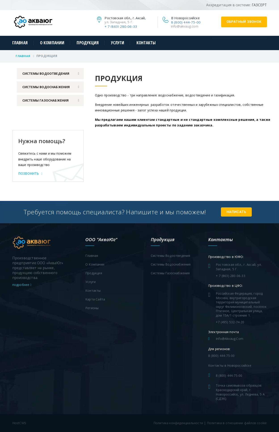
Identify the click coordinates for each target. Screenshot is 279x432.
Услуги (117, 43)
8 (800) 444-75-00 (186, 22)
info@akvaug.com (184, 26)
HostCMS (19, 423)
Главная (20, 43)
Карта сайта (95, 299)
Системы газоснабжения (45, 100)
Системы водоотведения (45, 73)
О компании (52, 43)
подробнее (21, 285)
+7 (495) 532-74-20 (230, 322)
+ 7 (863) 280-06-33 (121, 26)
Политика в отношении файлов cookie (237, 423)
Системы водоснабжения (46, 87)
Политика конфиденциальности (178, 423)
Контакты (146, 43)
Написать (236, 212)
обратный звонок (244, 22)
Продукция (88, 43)
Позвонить (30, 173)
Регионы (92, 308)
